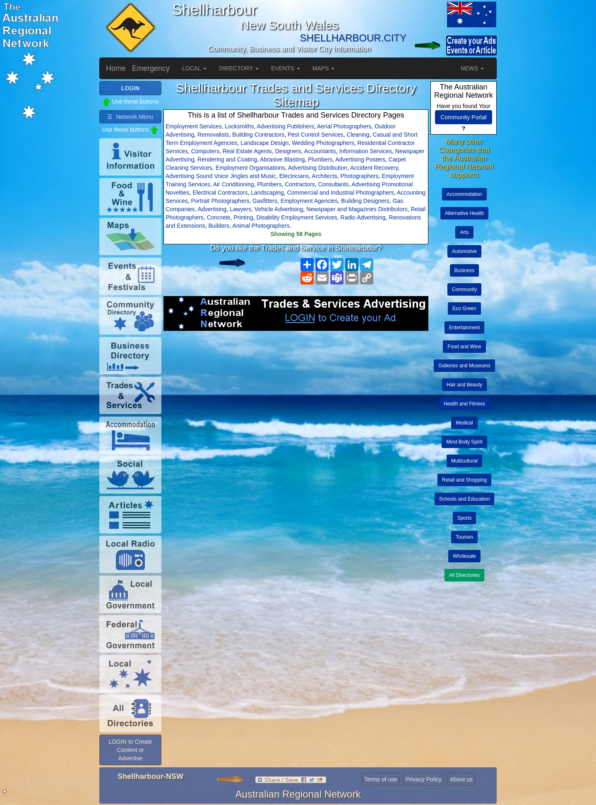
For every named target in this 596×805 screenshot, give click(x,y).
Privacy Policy (424, 779)
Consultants (333, 184)
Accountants (320, 151)
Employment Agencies (309, 201)
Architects (324, 176)
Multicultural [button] (464, 461)
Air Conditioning (233, 184)
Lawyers (240, 209)
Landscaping (267, 192)
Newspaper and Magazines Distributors (356, 209)
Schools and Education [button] (464, 499)
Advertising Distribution (317, 167)
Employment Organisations (250, 167)
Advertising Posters (360, 159)
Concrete (219, 217)
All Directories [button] (464, 575)
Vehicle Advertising (279, 209)
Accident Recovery (374, 167)
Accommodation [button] (464, 194)
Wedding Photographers (323, 143)
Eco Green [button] (464, 308)
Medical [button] (464, 423)
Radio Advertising (363, 217)
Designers (288, 151)
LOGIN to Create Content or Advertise (130, 750)
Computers (205, 151)
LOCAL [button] (194, 68)
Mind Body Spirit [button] (464, 442)
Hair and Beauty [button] (464, 385)
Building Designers (365, 201)
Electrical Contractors (220, 192)
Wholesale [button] (464, 556)
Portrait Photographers (220, 201)
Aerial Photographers (344, 126)
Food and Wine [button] (464, 346)
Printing (243, 217)
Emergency (151, 68)
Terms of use (380, 779)
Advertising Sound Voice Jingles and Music (221, 176)
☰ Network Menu (130, 116)
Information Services (365, 151)
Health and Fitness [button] (464, 404)
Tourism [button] (464, 537)
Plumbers (320, 159)
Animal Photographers (261, 225)
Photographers (360, 176)
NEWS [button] (472, 68)
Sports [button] (464, 518)
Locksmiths (239, 126)
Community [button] (464, 289)
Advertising (212, 209)
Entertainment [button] (464, 327)
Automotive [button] (464, 251)
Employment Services (193, 126)
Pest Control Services (316, 134)
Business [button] (464, 270)
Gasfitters (264, 201)
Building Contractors (258, 134)
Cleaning (357, 134)
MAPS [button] (323, 68)
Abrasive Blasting (282, 159)
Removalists (213, 134)
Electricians (294, 176)
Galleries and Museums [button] (464, 366)
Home (116, 68)
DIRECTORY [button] (239, 68)
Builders (219, 225)
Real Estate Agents (247, 151)
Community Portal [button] (463, 117)
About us (461, 779)
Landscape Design (264, 143)
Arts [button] (464, 232)
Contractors (300, 184)
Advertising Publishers (285, 126)
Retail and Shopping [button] (464, 480)
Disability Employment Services (296, 217)
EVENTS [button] (285, 68)
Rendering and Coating (227, 159)
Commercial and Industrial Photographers (340, 192)
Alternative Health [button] (464, 213)
